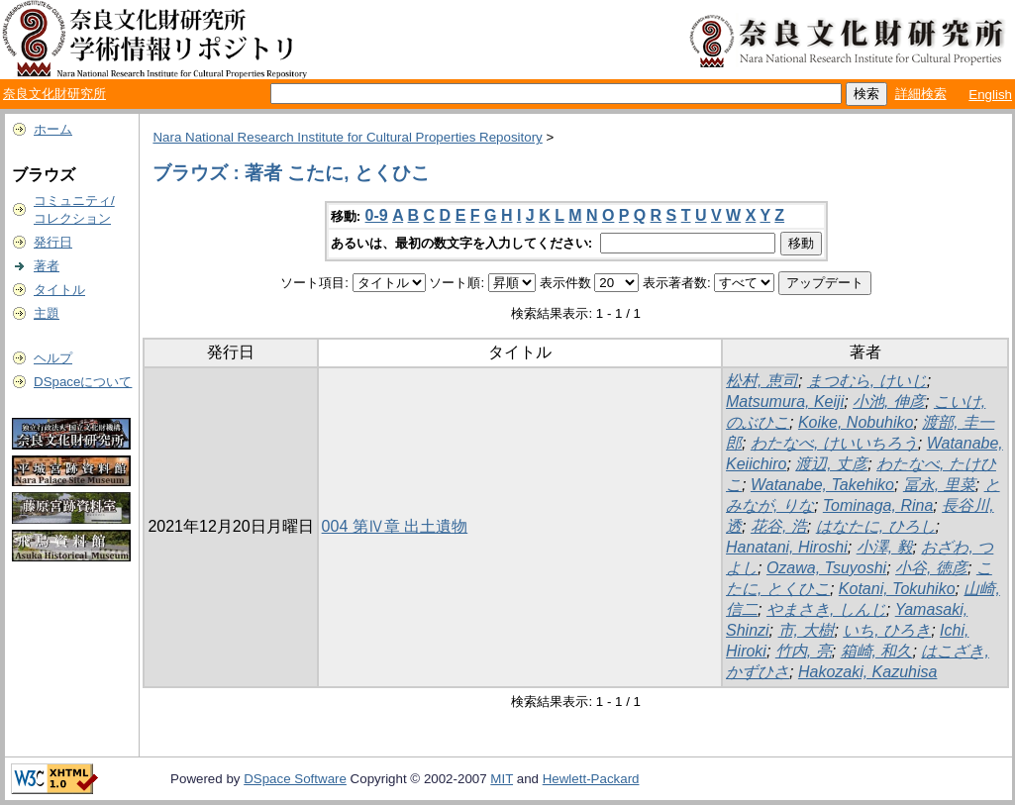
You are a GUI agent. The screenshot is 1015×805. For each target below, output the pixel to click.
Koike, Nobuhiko (856, 422)
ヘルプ (53, 358)
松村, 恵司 (762, 380)
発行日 (53, 242)
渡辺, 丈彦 (831, 463)
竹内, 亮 (803, 651)
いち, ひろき (887, 630)
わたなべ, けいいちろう (834, 443)
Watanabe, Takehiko (822, 484)
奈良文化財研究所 (54, 93)
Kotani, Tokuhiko (897, 588)
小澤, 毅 (885, 547)
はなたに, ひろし (876, 526)
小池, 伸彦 (889, 401)
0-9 (376, 215)
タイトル (59, 289)
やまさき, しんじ (826, 609)
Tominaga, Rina (878, 505)
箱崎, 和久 (877, 651)
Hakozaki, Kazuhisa (868, 671)
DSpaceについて (83, 381)
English (990, 94)
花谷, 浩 (779, 526)
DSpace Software (295, 778)
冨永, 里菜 (939, 484)
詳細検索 (921, 93)
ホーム (53, 129)
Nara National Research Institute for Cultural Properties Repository (347, 137)
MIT (501, 778)
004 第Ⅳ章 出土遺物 (395, 526)
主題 (46, 313)
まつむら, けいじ (867, 380)
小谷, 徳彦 (931, 567)
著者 (46, 265)
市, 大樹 (806, 630)
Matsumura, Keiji (785, 401)
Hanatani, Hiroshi (787, 547)
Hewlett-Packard (591, 778)
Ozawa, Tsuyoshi (826, 567)
